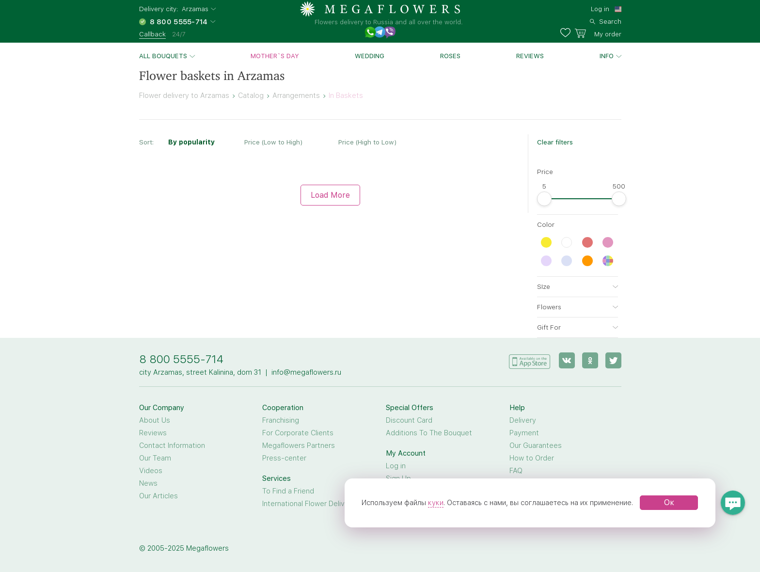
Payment (524, 433)
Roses (450, 56)
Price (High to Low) (367, 142)
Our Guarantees (535, 445)
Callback (152, 34)
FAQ (515, 470)
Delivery (522, 420)
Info (607, 56)
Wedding (369, 56)
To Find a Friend (288, 491)
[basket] (597, 33)
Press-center (284, 458)
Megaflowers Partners (298, 445)
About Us (154, 420)
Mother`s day (275, 56)
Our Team (155, 458)
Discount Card (409, 420)
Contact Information (172, 445)
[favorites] (567, 33)
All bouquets (163, 56)
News (148, 483)
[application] (530, 360)
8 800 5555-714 (181, 358)
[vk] (567, 360)
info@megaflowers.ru (306, 372)
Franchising (280, 420)
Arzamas (195, 9)
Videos (150, 470)
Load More (330, 195)
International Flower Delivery (308, 503)
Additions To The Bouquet (429, 433)
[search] (605, 20)
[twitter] (613, 360)
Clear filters (555, 142)
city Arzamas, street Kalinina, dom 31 (200, 372)
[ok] (590, 360)
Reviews (530, 56)
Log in (600, 9)
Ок (669, 502)
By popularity (191, 142)
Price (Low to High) (273, 142)
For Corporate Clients (297, 433)
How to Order (531, 458)
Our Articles (158, 496)
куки (435, 502)
